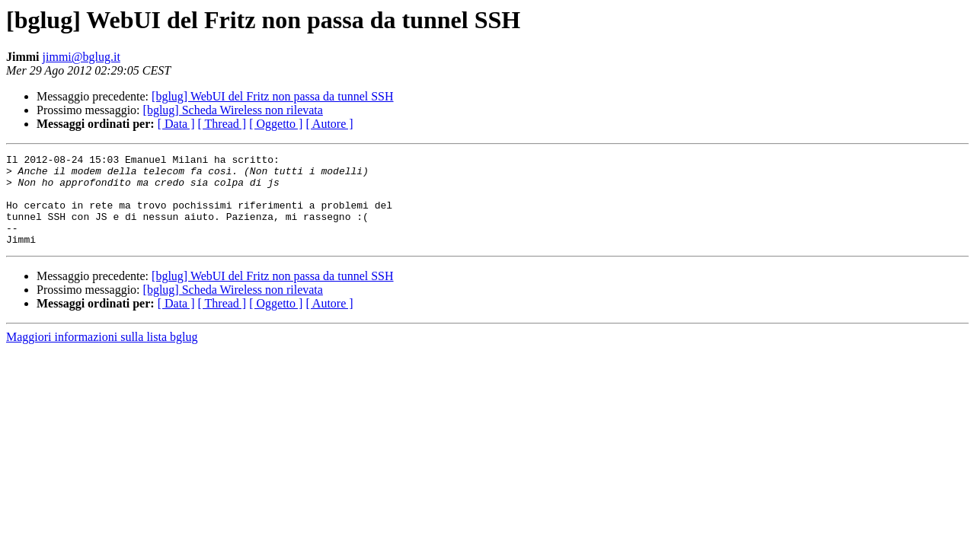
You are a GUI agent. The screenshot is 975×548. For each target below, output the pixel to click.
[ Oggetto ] (275, 123)
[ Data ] (176, 123)
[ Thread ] (222, 123)
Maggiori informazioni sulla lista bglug (102, 355)
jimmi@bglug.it (81, 56)
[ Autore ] (329, 123)
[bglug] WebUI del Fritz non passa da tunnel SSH (272, 96)
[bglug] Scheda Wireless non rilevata (233, 110)
